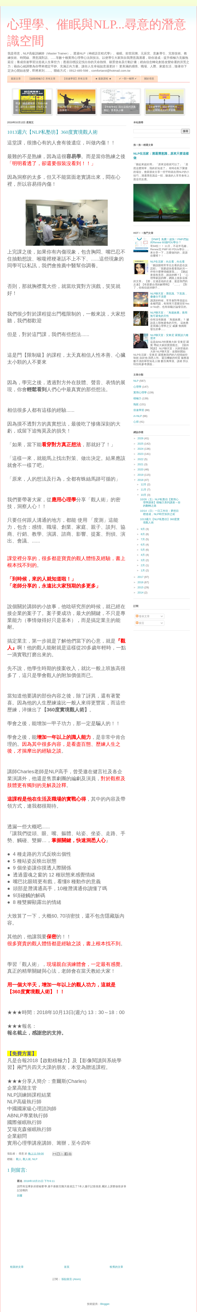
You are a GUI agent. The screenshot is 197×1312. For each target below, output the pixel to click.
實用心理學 (140, 392)
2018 (140, 479)
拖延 (136, 404)
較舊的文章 (116, 1266)
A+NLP (137, 416)
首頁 (66, 1266)
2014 (140, 592)
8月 (143, 534)
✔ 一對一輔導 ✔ (128, 78)
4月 (143, 554)
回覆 (19, 1195)
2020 (140, 469)
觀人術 (27, 1159)
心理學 (137, 386)
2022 (140, 459)
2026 (140, 438)
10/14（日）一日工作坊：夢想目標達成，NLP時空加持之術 (159, 512)
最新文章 (16, 78)
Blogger (104, 1303)
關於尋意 (149, 78)
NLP (34, 1159)
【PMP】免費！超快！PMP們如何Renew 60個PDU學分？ (169, 241)
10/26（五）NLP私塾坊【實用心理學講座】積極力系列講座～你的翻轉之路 (160, 502)
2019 (140, 474)
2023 (140, 453)
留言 (140, 623)
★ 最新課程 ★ (103, 78)
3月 (143, 560)
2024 (140, 448)
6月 (143, 544)
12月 (144, 484)
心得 (136, 421)
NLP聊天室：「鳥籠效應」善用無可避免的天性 (168, 314)
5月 (143, 549)
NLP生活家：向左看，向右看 (167, 261)
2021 (140, 464)
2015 (140, 587)
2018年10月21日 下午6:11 (39, 1181)
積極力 (137, 398)
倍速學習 (138, 410)
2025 (140, 443)
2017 (140, 576)
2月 (143, 565)
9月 (143, 529)
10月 (144, 494)
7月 (143, 539)
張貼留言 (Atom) (71, 1279)
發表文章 (143, 616)
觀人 (18, 1159)
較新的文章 (17, 1266)
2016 (140, 582)
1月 (143, 570)
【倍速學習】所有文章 (75, 78)
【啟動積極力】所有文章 (41, 78)
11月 (144, 489)
